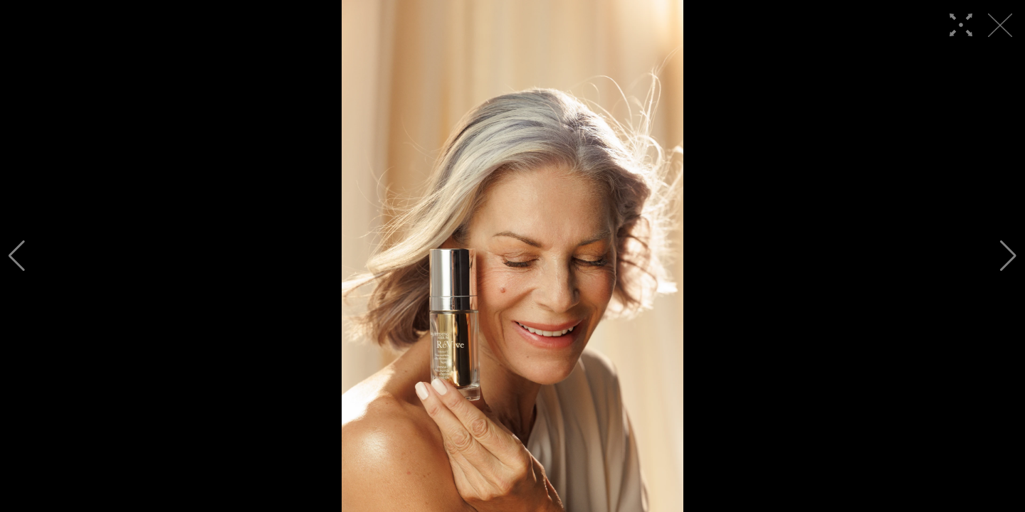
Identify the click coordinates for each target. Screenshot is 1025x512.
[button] (16, 256)
